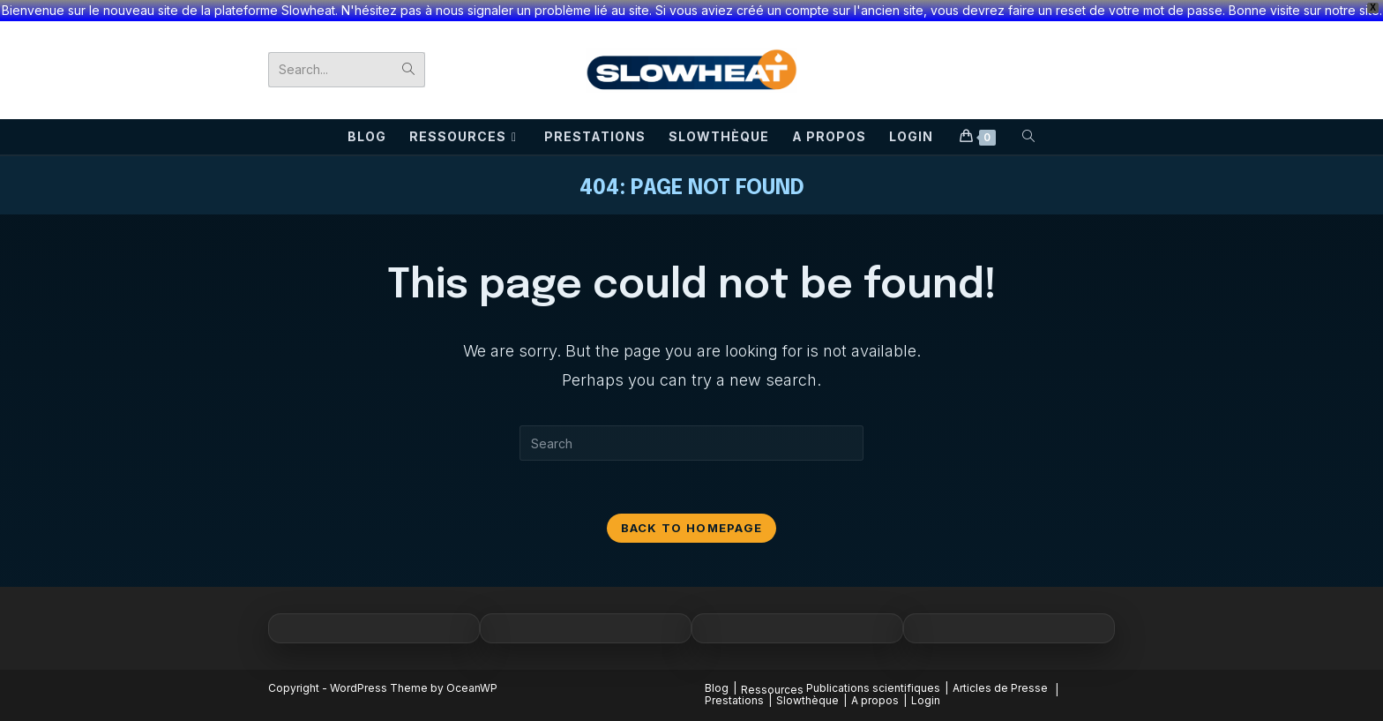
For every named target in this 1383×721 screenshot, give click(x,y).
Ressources (772, 689)
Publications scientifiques (873, 688)
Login (925, 700)
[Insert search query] (691, 443)
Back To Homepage (692, 528)
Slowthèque (807, 700)
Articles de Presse (1000, 688)
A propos (875, 700)
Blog (717, 688)
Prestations (734, 700)
